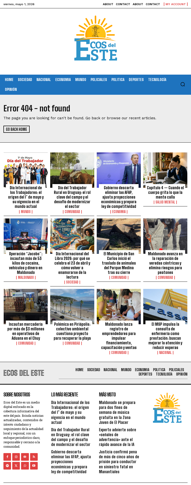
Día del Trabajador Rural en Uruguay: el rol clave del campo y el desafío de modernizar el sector (72, 194)
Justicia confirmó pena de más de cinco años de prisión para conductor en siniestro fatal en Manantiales (119, 450)
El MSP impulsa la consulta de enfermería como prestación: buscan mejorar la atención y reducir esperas (165, 332)
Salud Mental (165, 201)
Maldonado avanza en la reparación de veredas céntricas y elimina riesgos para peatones (165, 261)
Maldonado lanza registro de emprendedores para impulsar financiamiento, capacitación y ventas (118, 332)
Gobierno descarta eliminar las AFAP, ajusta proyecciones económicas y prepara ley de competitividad (119, 196)
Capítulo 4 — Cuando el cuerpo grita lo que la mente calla (165, 192)
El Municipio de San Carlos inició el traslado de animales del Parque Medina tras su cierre (119, 261)
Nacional (165, 348)
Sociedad (72, 279)
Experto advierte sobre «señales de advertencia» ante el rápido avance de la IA (118, 426)
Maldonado (26, 275)
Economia (119, 210)
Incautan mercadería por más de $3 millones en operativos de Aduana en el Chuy (26, 328)
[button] (183, 84)
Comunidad (72, 206)
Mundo (26, 210)
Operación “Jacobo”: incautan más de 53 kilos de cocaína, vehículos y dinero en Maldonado (26, 261)
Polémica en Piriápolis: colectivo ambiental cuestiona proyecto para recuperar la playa (72, 328)
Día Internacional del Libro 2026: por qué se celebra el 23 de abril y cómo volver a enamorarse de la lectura (72, 263)
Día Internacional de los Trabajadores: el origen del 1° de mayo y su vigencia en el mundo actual (25, 196)
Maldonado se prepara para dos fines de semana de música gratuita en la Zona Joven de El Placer (118, 405)
